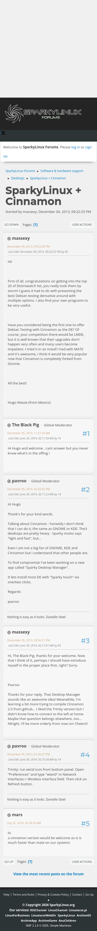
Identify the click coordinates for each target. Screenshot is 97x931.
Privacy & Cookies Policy (53, 894)
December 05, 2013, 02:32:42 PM (28, 489)
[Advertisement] (48, 49)
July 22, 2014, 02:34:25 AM (24, 823)
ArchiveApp (29, 920)
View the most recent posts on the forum (48, 874)
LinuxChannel (57, 910)
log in (75, 147)
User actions (82, 224)
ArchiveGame (48, 920)
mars (17, 815)
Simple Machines (60, 925)
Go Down (11, 224)
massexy (21, 238)
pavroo (19, 481)
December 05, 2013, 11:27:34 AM (28, 433)
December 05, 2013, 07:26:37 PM (28, 754)
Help (6, 894)
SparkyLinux (66, 915)
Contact (77, 894)
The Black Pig (25, 425)
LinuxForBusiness (17, 915)
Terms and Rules (23, 894)
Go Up (8, 862)
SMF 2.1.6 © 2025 (37, 925)
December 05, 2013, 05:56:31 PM (28, 640)
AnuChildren (67, 920)
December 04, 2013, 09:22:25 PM (28, 246)
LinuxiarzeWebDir (43, 915)
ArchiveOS (84, 915)
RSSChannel (38, 910)
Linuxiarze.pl (78, 910)
